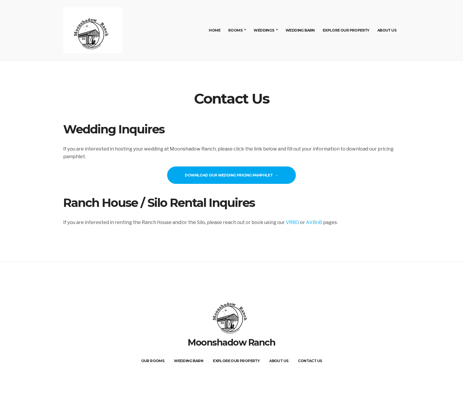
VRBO (292, 222)
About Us (386, 30)
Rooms (235, 30)
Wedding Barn (300, 30)
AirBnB (314, 222)
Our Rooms (152, 361)
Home (214, 30)
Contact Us (310, 361)
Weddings (264, 30)
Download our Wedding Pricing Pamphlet (229, 175)
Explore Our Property (346, 30)
